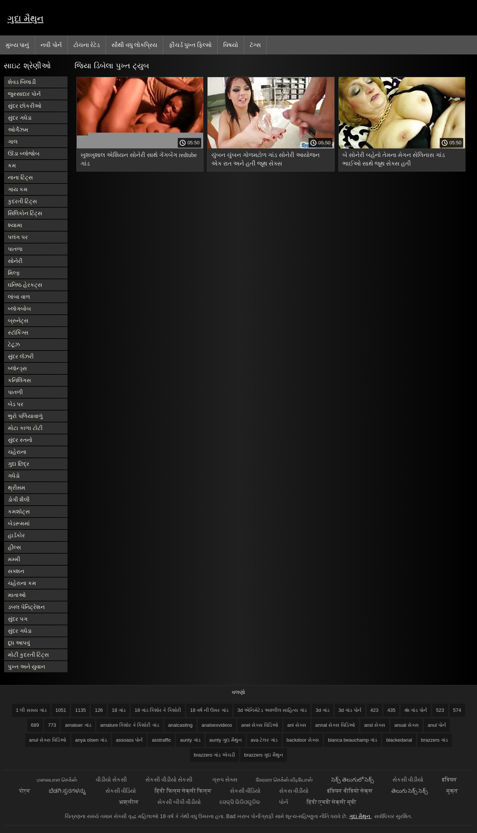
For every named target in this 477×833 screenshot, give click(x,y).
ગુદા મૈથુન (25, 18)
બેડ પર (15, 404)
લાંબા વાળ (19, 296)
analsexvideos (217, 725)
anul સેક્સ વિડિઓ (47, 740)
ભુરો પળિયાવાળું (25, 416)
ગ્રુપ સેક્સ (224, 779)
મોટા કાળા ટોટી (25, 428)
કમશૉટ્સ (19, 511)
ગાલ (13, 141)
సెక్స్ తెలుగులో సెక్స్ (352, 779)
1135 (80, 710)
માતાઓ (17, 595)
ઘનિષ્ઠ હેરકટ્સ (25, 285)
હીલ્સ (14, 547)
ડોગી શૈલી (18, 499)
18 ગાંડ (119, 710)
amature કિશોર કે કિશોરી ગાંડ (129, 725)
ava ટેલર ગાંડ (264, 740)
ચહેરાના (17, 452)
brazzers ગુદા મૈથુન (263, 755)
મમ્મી (14, 559)
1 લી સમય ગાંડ (31, 710)
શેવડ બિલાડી (22, 82)
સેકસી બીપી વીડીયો (178, 801)
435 (391, 710)
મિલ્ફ (14, 273)
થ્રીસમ (16, 487)
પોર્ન (283, 801)
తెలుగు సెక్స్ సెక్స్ (409, 790)
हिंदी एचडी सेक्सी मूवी (331, 801)
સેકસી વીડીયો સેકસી (169, 779)
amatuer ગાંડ (78, 725)
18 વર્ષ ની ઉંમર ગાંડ (209, 710)
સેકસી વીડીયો (407, 779)
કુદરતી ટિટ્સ (22, 201)
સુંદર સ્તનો (20, 440)
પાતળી (15, 392)
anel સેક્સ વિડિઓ (259, 725)
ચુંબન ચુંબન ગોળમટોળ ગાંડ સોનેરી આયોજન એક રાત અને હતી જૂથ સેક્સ (265, 159)
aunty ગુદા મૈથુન (225, 740)
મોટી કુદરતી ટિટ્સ (28, 654)
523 (440, 710)
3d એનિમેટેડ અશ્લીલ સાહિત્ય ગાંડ (272, 710)
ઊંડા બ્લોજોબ (24, 153)
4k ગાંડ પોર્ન (415, 710)
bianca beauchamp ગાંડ (352, 740)
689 (35, 725)
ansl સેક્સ (374, 725)
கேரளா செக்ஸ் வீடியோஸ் (284, 779)
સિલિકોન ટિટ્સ (25, 213)
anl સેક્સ (296, 725)
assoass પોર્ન (129, 740)
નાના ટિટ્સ (20, 177)
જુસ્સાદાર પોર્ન (24, 94)
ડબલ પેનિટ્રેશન (26, 607)
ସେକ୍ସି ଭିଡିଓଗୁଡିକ (239, 801)
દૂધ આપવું (19, 642)
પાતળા (15, 249)
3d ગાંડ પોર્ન (349, 710)
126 (99, 710)
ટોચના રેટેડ (86, 44)
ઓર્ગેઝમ (18, 129)
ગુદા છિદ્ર (18, 463)
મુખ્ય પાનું (17, 44)
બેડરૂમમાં (19, 523)
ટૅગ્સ (255, 44)
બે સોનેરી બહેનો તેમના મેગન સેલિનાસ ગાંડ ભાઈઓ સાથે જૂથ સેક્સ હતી (393, 159)
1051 (61, 710)
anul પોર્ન (437, 725)
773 (52, 725)
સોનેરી (15, 261)
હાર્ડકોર (16, 535)
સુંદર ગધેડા (20, 117)
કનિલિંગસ (19, 380)
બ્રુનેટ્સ (18, 320)
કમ (12, 165)
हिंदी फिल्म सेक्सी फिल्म (183, 790)
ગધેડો (14, 475)
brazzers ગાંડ (434, 740)
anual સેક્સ (406, 725)
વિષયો (230, 44)
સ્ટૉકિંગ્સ (18, 332)
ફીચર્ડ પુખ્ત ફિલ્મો (190, 44)
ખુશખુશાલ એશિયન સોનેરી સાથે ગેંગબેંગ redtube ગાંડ (138, 159)
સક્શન (16, 571)
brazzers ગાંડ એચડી (214, 755)
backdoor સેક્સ (303, 740)
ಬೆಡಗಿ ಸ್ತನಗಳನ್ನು (68, 790)
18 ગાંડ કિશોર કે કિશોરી (158, 710)
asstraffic (161, 740)
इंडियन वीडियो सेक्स (349, 790)
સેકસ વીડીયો (294, 790)
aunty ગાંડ (190, 740)
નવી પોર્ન (51, 44)
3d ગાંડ (322, 710)
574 (457, 710)
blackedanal (399, 740)
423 (374, 710)
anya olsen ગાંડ (91, 740)
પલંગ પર (18, 237)
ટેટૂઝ (14, 344)
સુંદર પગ (18, 619)
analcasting (180, 725)
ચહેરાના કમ (22, 583)
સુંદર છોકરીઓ (24, 106)
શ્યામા (15, 225)
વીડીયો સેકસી (111, 779)
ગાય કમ (18, 189)
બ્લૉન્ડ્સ (17, 368)
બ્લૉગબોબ (19, 308)
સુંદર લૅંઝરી (21, 356)
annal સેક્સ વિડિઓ (335, 725)
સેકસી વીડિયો (120, 790)
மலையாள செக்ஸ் (57, 779)
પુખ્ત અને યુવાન (26, 666)
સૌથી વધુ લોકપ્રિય (134, 44)
